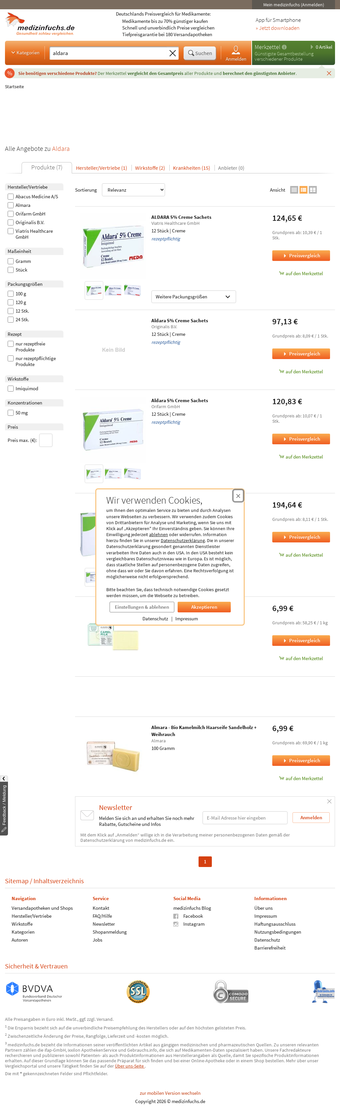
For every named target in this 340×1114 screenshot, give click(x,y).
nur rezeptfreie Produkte (26, 347)
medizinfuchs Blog (192, 908)
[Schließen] (329, 73)
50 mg (18, 413)
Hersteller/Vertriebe (31, 916)
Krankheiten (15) (191, 167)
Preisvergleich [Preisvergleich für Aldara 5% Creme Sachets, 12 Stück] (301, 353)
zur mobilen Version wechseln (170, 1093)
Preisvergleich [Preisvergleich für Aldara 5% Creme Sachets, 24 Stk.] (301, 537)
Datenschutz (155, 618)
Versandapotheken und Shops (42, 908)
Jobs (97, 940)
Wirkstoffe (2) (150, 167)
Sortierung (120, 189)
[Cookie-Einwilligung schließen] (238, 495)
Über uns (263, 908)
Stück (17, 270)
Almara (19, 205)
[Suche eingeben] (108, 53)
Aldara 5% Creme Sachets (179, 320)
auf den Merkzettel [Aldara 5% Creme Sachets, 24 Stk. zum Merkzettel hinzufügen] (301, 555)
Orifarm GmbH (26, 214)
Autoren (20, 940)
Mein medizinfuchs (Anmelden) (293, 5)
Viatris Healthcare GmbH (30, 234)
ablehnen (158, 534)
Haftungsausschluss (275, 924)
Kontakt (101, 908)
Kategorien (25, 52)
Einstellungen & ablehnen (142, 607)
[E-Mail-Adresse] (245, 817)
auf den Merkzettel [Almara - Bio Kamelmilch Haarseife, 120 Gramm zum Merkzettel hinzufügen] (301, 658)
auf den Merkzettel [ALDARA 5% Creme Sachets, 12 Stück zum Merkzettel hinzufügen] (301, 273)
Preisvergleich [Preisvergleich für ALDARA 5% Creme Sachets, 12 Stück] (301, 255)
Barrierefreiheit (270, 948)
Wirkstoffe (22, 924)
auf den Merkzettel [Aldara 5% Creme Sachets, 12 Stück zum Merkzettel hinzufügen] (301, 371)
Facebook (188, 916)
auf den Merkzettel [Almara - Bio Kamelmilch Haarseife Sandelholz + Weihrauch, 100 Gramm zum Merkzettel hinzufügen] (301, 778)
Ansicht (277, 190)
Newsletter (104, 924)
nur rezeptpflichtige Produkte (32, 361)
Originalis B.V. (26, 222)
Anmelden (236, 53)
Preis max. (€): (30, 440)
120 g (17, 302)
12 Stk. (18, 311)
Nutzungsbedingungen (277, 932)
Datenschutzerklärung (183, 540)
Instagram (189, 924)
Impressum (186, 618)
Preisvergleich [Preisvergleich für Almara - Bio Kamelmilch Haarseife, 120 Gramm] (301, 640)
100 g (17, 294)
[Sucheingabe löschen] (173, 53)
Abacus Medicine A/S (33, 197)
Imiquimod (23, 389)
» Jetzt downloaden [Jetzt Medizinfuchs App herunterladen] (277, 28)
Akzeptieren (204, 607)
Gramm (19, 261)
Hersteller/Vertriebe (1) (101, 167)
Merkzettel (267, 47)
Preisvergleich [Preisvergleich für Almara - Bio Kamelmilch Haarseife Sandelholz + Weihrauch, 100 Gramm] (301, 760)
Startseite (14, 87)
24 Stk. (18, 320)
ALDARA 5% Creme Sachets (181, 217)
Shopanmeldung (110, 932)
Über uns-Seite (130, 1066)
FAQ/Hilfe (102, 916)
